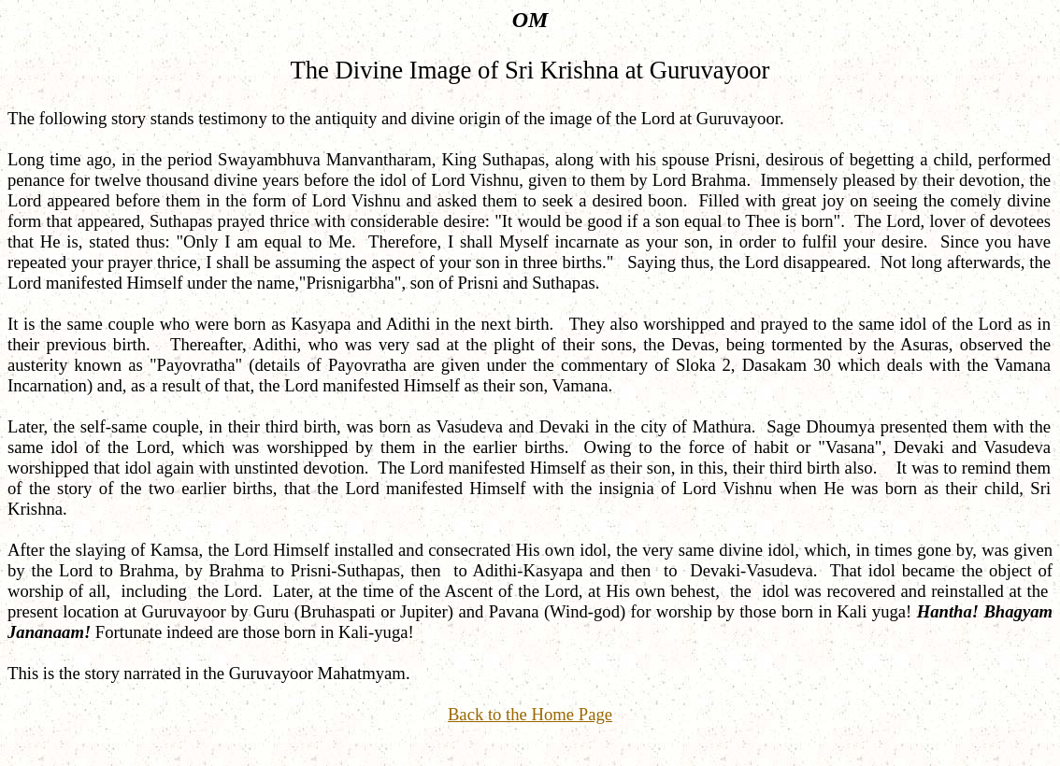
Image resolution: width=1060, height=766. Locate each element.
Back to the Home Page (530, 714)
